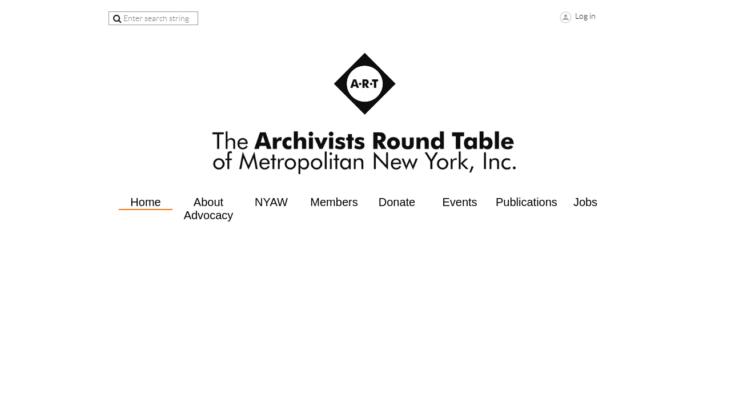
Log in (585, 16)
